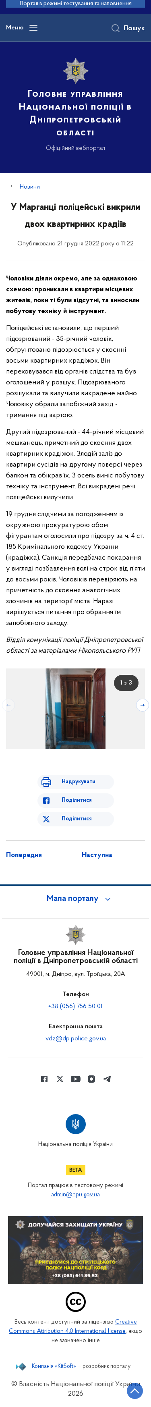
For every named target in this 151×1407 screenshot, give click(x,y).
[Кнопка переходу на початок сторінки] (135, 1391)
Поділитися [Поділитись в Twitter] (77, 819)
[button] (75, 899)
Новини (30, 187)
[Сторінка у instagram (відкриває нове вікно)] (91, 1079)
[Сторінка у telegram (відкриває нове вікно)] (107, 1079)
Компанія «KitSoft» (54, 1367)
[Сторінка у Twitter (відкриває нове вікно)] (60, 1079)
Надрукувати (78, 782)
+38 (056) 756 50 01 (75, 1006)
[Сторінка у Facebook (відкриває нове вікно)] (44, 1079)
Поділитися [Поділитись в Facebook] (77, 800)
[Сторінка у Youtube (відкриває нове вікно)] (76, 1079)
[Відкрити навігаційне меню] (33, 28)
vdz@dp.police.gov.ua (76, 1039)
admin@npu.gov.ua (75, 1195)
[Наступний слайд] (142, 705)
